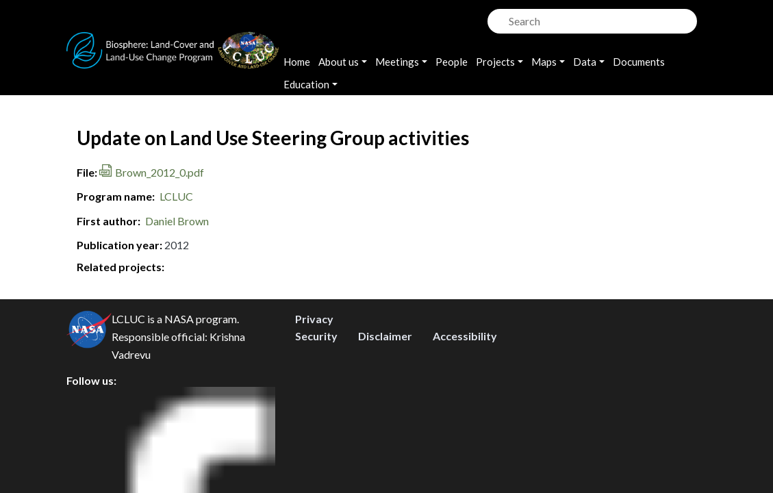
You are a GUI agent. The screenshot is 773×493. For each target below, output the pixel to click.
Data (584, 61)
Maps (544, 61)
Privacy (314, 397)
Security (316, 414)
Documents (639, 61)
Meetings (397, 61)
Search (496, 17)
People (451, 61)
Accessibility (465, 414)
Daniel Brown (177, 220)
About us (338, 61)
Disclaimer (385, 414)
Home (296, 61)
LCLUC (176, 196)
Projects (495, 61)
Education (306, 84)
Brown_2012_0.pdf (159, 172)
